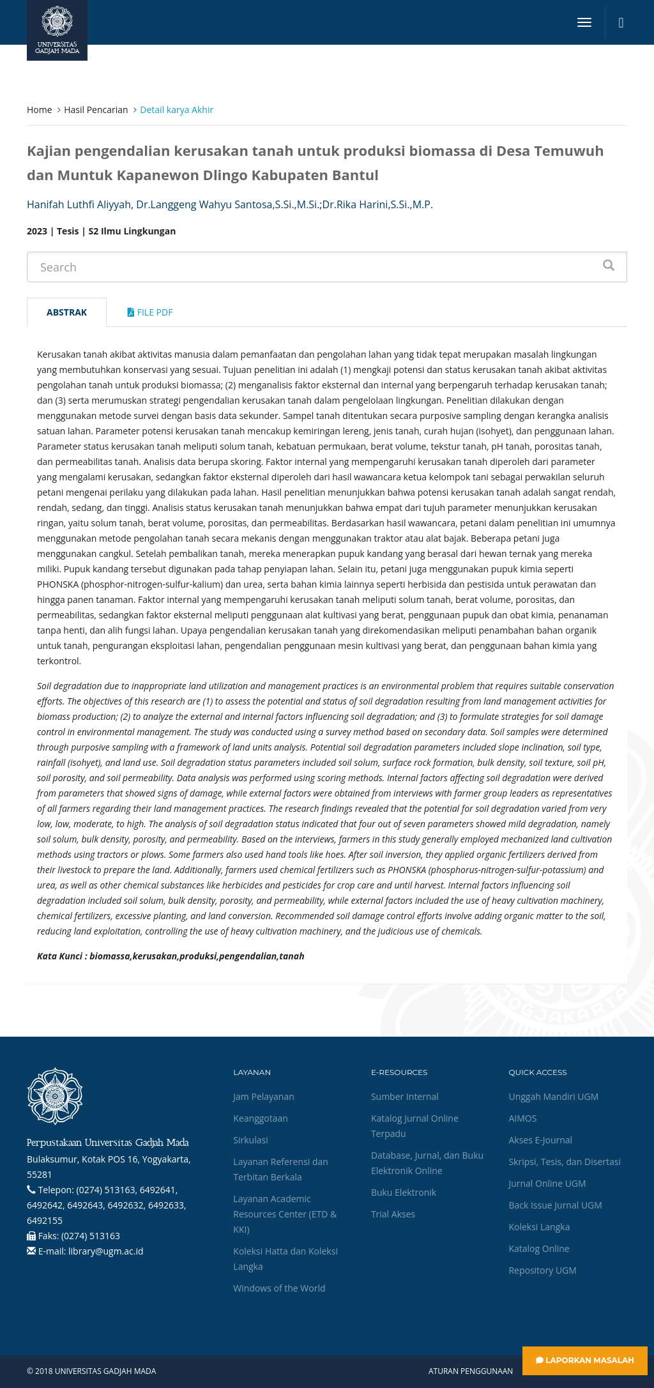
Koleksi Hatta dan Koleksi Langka (285, 1258)
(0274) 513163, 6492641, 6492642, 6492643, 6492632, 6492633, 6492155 (106, 1205)
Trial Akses (393, 1214)
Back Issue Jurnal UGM (555, 1205)
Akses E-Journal (540, 1140)
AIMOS (522, 1118)
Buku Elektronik (403, 1192)
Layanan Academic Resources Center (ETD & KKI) (285, 1214)
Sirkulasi (250, 1140)
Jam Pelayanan (263, 1096)
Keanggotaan (260, 1118)
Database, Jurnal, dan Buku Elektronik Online (427, 1163)
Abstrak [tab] (67, 312)
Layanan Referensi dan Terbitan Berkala (280, 1169)
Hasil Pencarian (96, 109)
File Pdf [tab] (150, 312)
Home (39, 109)
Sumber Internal (405, 1096)
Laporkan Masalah (585, 1360)
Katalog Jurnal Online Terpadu (415, 1126)
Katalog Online (538, 1248)
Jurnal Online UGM (547, 1183)
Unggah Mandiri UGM (553, 1096)
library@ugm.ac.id (106, 1251)
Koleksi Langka (539, 1227)
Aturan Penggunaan (471, 1371)
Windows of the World (279, 1288)
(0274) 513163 (90, 1236)
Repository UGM (542, 1270)
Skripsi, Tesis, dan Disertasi (564, 1161)
